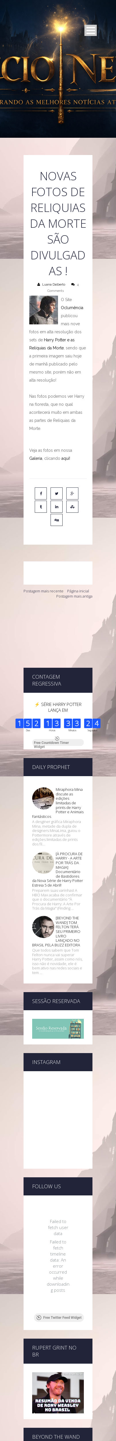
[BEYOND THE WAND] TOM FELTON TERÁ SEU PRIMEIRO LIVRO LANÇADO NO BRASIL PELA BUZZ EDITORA (56, 889)
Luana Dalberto (53, 284)
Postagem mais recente (43, 591)
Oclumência (72, 307)
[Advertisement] (58, 633)
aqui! (65, 458)
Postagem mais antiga (74, 596)
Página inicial (78, 591)
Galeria (35, 458)
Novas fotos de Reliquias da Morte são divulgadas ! (58, 223)
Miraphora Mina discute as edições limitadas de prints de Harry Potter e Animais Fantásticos (58, 761)
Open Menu (90, 30)
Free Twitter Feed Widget (59, 1275)
